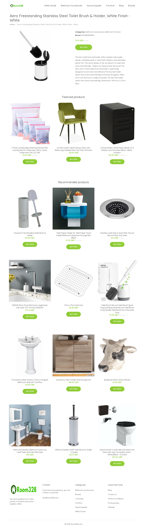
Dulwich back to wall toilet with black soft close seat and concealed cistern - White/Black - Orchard (117, 454)
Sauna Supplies (94, 6)
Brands (131, 6)
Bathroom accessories (95, 34)
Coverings (79, 501)
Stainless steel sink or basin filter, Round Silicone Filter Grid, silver (117, 236)
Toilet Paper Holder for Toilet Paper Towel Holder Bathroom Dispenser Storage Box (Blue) (73, 237)
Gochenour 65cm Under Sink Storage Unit (73, 382)
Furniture (110, 6)
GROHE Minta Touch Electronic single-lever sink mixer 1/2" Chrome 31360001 (30, 308)
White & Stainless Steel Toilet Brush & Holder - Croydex (73, 453)
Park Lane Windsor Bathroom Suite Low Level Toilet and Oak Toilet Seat (30, 453)
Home (12, 26)
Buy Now (83, 49)
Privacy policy (113, 505)
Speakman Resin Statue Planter (117, 382)
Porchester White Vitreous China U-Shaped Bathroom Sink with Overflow (30, 383)
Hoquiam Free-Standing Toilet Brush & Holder (30, 236)
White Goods (50, 6)
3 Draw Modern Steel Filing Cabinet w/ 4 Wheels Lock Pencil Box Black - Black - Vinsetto (117, 152)
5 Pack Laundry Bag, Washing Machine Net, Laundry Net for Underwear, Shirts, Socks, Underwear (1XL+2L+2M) (30, 152)
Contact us (112, 496)
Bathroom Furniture (113, 34)
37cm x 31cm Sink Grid (73, 307)
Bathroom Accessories (71, 6)
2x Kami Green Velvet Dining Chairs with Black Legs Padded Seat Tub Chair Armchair (73, 151)
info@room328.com (50, 500)
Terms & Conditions (115, 501)
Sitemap (111, 509)
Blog (121, 6)
